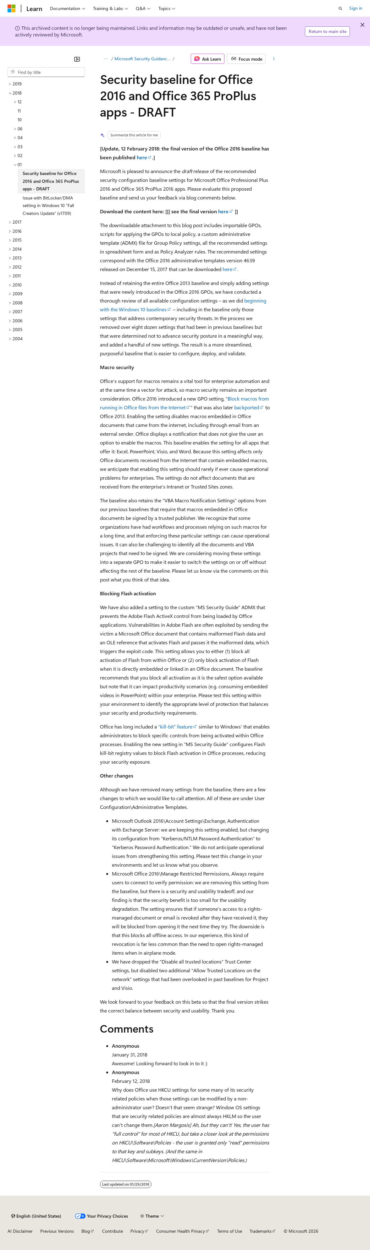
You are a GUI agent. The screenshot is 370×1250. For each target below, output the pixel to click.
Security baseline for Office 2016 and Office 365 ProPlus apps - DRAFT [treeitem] (51, 181)
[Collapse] (77, 59)
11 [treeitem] (19, 111)
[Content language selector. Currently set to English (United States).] (36, 1216)
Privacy (137, 1231)
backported (246, 407)
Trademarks (261, 1231)
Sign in (355, 8)
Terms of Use (229, 1231)
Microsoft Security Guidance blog (143, 59)
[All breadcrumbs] (105, 59)
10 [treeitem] (20, 120)
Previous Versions (57, 1231)
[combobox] (46, 72)
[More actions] (273, 59)
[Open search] (340, 8)
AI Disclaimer (20, 1231)
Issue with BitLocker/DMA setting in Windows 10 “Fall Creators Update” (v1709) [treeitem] (48, 205)
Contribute (112, 1231)
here (142, 157)
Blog (85, 1231)
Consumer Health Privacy (180, 1231)
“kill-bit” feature (175, 726)
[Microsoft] (12, 8)
